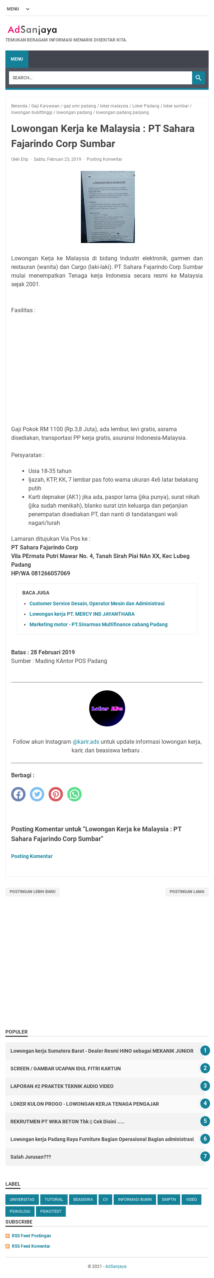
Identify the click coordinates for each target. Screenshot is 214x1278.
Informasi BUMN (135, 1199)
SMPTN (169, 1199)
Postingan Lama (187, 891)
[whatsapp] (74, 794)
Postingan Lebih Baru (32, 891)
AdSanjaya (116, 1266)
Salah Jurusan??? (30, 1157)
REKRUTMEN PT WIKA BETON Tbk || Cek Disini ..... (67, 1121)
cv (105, 1199)
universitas (22, 1199)
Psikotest (51, 1211)
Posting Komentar (104, 159)
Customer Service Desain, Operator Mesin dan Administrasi (97, 603)
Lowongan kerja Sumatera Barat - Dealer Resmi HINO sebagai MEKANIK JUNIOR (101, 1051)
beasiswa (83, 1199)
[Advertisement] (107, 970)
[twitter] (37, 794)
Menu (17, 59)
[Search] (100, 77)
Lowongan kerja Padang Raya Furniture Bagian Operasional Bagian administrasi (102, 1139)
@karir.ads (86, 741)
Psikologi (20, 1211)
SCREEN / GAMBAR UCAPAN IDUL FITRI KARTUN (65, 1068)
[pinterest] (56, 794)
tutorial (54, 1199)
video (191, 1199)
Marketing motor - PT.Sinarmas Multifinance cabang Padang (98, 624)
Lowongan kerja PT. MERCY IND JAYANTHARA (82, 614)
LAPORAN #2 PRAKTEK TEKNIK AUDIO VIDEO (62, 1086)
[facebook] (18, 794)
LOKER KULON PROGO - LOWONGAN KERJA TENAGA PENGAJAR (84, 1104)
